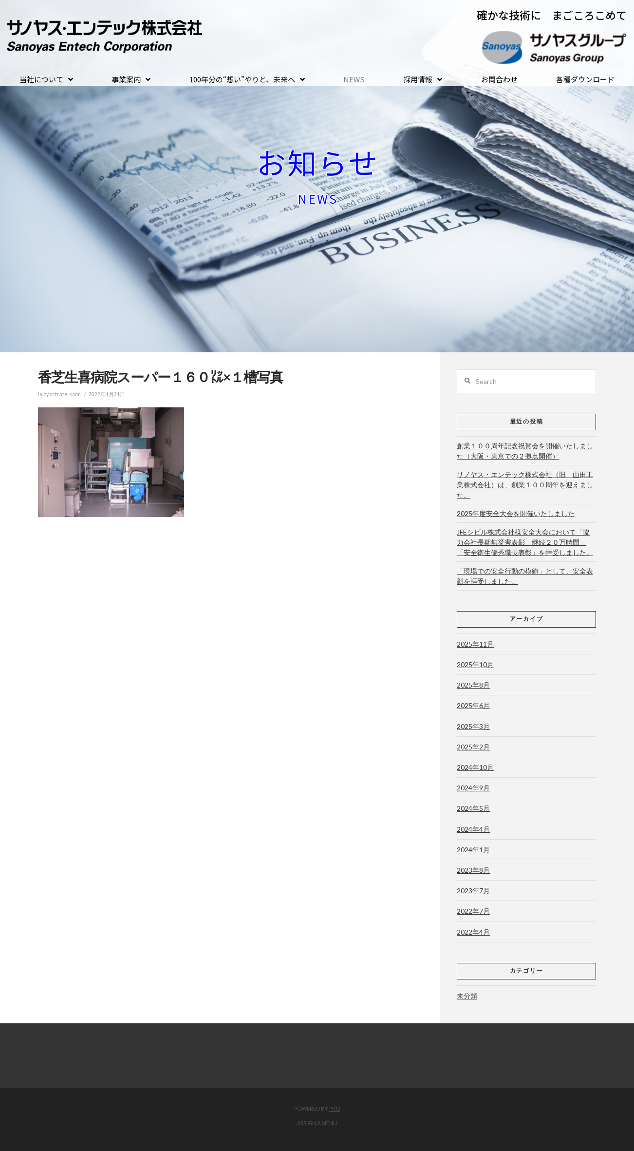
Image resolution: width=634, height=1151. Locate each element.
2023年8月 (473, 870)
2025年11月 (475, 644)
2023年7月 (473, 890)
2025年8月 (473, 685)
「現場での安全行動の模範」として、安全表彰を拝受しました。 (525, 576)
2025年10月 (475, 664)
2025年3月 (473, 726)
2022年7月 (473, 911)
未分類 (467, 996)
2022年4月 (473, 932)
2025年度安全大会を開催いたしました (516, 513)
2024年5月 (473, 808)
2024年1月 (473, 849)
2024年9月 (473, 788)
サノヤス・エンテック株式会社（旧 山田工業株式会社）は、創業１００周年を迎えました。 (525, 484)
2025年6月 (473, 705)
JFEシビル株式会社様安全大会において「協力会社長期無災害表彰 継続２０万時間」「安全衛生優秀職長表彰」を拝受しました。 (525, 542)
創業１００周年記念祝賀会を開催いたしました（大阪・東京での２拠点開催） (525, 450)
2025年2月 (473, 747)
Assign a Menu (317, 1123)
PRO (334, 1108)
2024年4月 (473, 829)
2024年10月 (475, 767)
